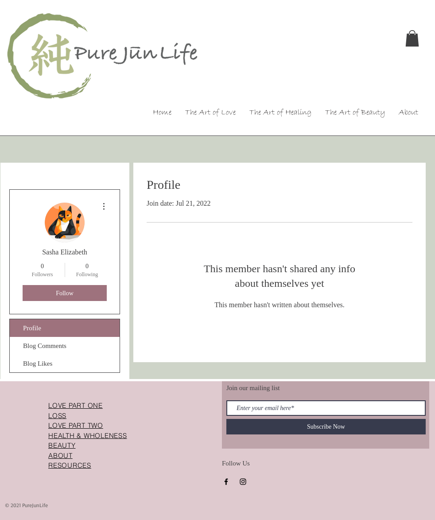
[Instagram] (243, 481)
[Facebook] (226, 481)
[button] (412, 38)
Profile (32, 328)
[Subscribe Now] (326, 426)
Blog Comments (44, 345)
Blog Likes (37, 363)
